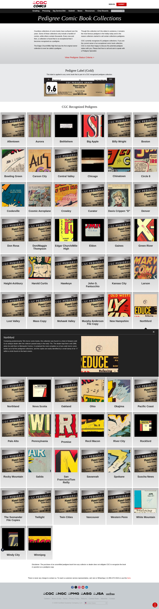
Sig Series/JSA (59, 11)
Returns (84, 598)
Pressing (46, 11)
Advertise (104, 598)
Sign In (112, 4)
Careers (47, 598)
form (129, 578)
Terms (65, 598)
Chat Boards (103, 11)
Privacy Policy (74, 598)
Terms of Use (56, 598)
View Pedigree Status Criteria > (79, 57)
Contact (112, 598)
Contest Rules (94, 598)
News (80, 11)
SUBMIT (121, 4)
